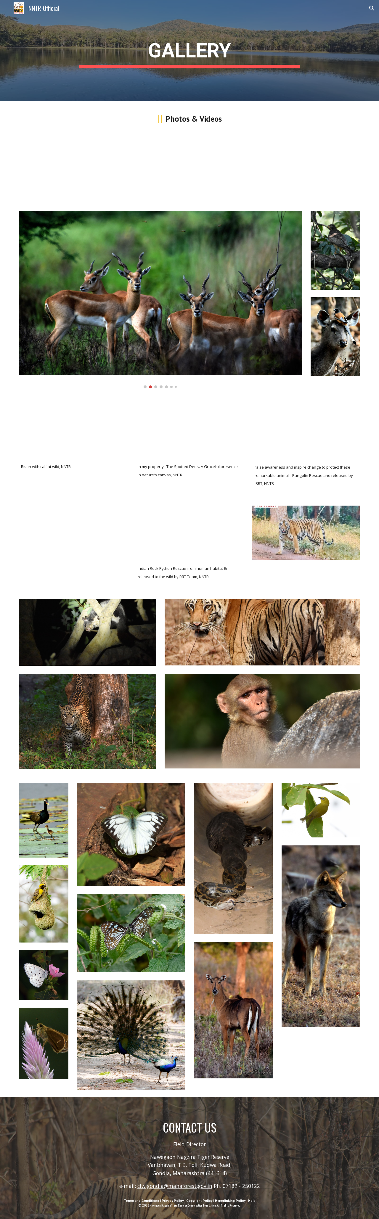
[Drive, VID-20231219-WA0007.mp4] (189, 430)
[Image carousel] (160, 299)
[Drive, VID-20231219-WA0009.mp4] (306, 431)
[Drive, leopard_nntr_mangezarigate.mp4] (73, 533)
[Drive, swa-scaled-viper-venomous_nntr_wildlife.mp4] (189, 169)
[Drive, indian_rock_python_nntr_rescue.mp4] (189, 533)
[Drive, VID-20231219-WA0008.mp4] (73, 430)
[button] (372, 8)
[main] (189, 50)
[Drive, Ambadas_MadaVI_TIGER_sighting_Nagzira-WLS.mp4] (73, 169)
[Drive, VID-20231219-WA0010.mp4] (306, 169)
